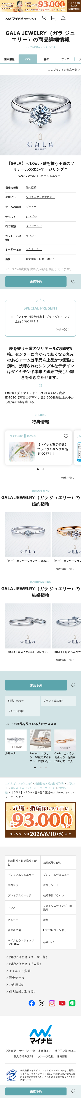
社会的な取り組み (65, 1050)
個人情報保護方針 (24, 1056)
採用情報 (62, 1056)
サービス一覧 (27, 1050)
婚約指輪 (31, 187)
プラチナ (31, 206)
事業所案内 (44, 1050)
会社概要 (10, 1050)
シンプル (31, 216)
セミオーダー (34, 249)
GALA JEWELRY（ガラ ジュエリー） (33, 788)
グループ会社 (46, 1056)
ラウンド (31, 235)
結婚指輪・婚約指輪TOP (49, 783)
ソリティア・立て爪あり (40, 197)
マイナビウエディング (18, 783)
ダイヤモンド (34, 226)
